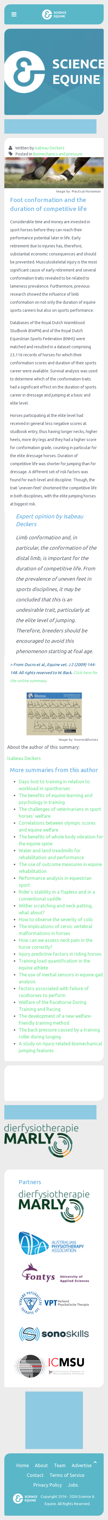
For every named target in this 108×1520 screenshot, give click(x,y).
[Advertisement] (50, 126)
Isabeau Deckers (50, 148)
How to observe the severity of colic (56, 919)
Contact (35, 1475)
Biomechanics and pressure (57, 154)
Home (22, 1465)
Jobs (73, 1485)
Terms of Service (67, 1475)
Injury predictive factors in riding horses (60, 954)
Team (60, 1465)
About (41, 1465)
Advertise (82, 1465)
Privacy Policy (47, 1485)
